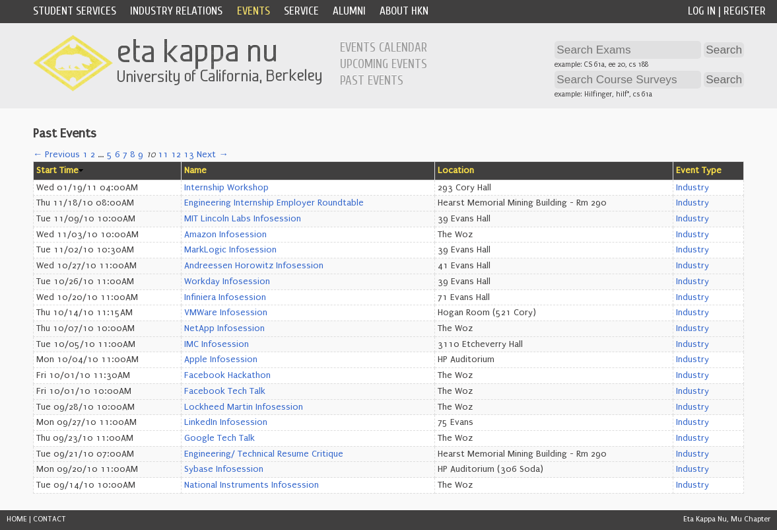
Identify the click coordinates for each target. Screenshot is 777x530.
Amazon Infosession (225, 234)
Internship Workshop (226, 187)
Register (745, 11)
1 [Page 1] (85, 154)
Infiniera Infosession (225, 297)
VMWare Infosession (225, 312)
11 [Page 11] (163, 154)
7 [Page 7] (125, 154)
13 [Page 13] (189, 154)
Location (456, 170)
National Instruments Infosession (251, 485)
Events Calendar (383, 47)
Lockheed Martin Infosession (243, 407)
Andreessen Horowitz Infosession (253, 265)
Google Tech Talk (219, 438)
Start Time (57, 170)
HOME (17, 519)
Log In (702, 11)
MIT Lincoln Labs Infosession (242, 218)
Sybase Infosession (223, 469)
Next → (212, 154)
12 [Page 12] (176, 154)
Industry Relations (176, 11)
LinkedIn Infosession (225, 422)
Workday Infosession (227, 281)
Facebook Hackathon (227, 375)
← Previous (56, 154)
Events (253, 11)
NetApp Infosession (224, 328)
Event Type (699, 170)
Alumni (349, 11)
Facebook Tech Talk (224, 391)
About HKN (404, 11)
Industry (692, 187)
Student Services (74, 11)
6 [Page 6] (117, 154)
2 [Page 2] (92, 154)
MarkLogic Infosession (230, 250)
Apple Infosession (220, 359)
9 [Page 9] (140, 154)
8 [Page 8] (132, 154)
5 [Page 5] (109, 154)
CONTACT (49, 519)
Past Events (371, 80)
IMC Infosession (216, 344)
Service (301, 11)
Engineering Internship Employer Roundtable (274, 203)
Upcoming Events (383, 64)
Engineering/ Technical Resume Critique (263, 454)
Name (195, 170)
